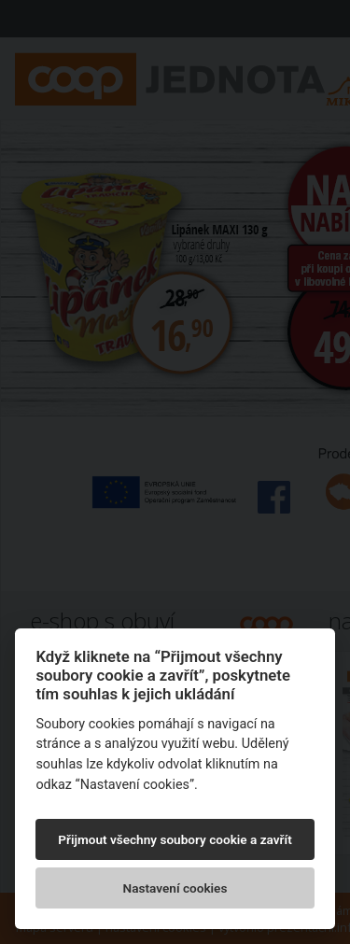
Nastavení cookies (175, 888)
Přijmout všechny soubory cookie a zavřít (174, 839)
